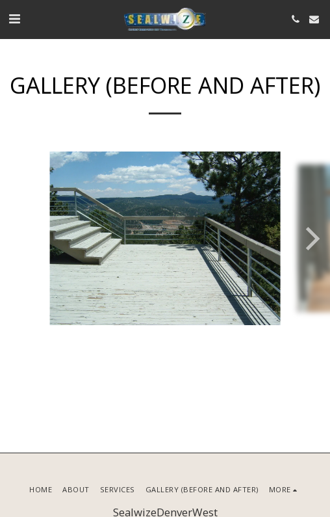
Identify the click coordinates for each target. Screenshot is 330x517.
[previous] (19, 238)
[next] (310, 238)
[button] (14, 18)
